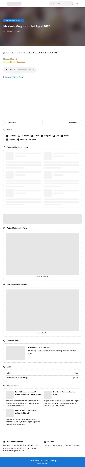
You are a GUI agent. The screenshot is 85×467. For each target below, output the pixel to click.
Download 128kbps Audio (13, 77)
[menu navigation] (4, 4)
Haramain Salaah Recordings (13, 20)
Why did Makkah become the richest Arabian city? (25, 412)
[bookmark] (81, 4)
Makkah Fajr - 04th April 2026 (39, 347)
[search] (72, 4)
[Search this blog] (60, 3)
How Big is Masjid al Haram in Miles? (64, 393)
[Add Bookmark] (17, 31)
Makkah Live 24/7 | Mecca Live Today (43, 461)
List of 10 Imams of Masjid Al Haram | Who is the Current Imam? (28, 393)
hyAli (46, 463)
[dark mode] (77, 4)
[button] (33, 139)
